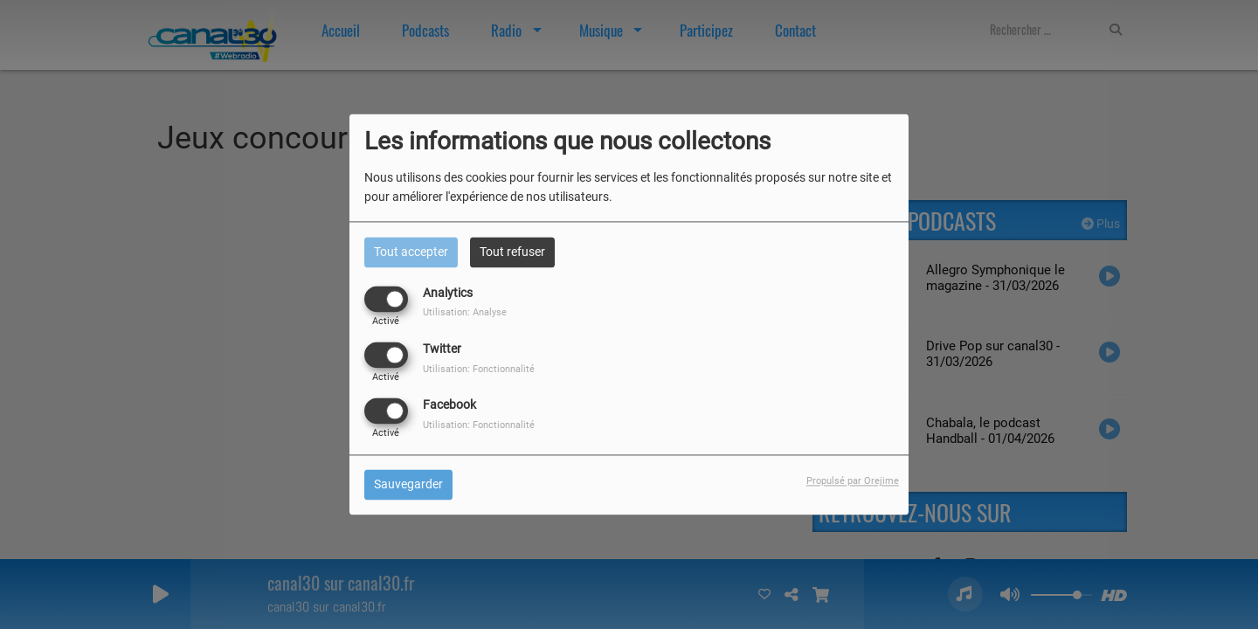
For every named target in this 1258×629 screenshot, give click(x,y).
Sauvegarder (408, 485)
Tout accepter (411, 252)
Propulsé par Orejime (852, 481)
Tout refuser (512, 252)
